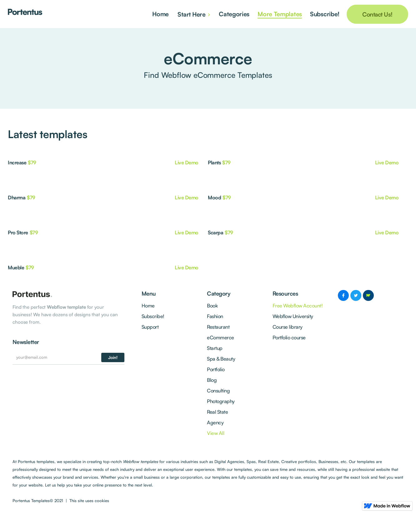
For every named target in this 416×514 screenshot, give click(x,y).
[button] (194, 14)
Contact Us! (377, 14)
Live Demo (186, 162)
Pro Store (18, 232)
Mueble (16, 267)
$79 (32, 162)
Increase (17, 162)
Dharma (16, 197)
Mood (214, 197)
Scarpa (215, 232)
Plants (214, 162)
